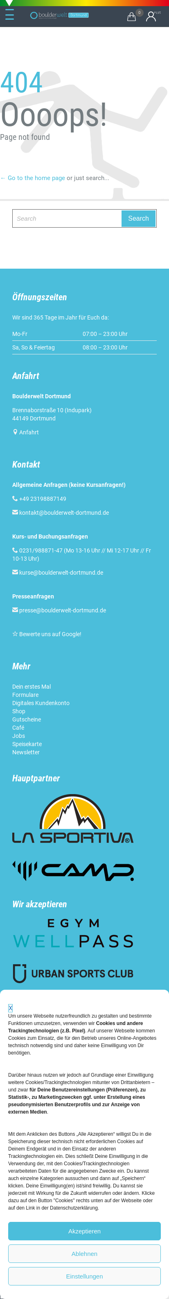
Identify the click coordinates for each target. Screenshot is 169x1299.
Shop (18, 711)
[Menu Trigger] (9, 15)
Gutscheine (26, 719)
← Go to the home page (32, 178)
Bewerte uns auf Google (49, 634)
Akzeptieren (84, 1231)
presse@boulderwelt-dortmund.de (59, 610)
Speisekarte (27, 744)
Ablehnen (84, 1253)
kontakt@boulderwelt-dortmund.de (64, 512)
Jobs (18, 736)
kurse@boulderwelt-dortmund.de (57, 572)
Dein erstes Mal (31, 686)
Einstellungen (84, 1276)
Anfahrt (29, 432)
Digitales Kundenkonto (41, 703)
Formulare (25, 695)
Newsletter (26, 752)
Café (18, 727)
